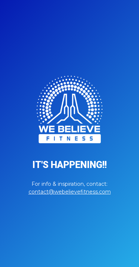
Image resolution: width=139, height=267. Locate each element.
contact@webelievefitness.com (70, 191)
